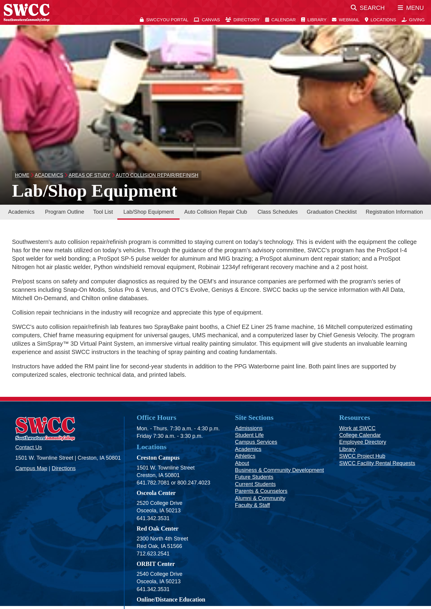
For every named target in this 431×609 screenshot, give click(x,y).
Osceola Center (156, 493)
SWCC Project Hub (362, 456)
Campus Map (31, 468)
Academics (21, 212)
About (242, 463)
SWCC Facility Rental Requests (377, 463)
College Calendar (360, 435)
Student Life (249, 435)
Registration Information (394, 212)
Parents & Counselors (261, 491)
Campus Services (256, 442)
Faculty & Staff (252, 505)
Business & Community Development (279, 470)
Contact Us (28, 447)
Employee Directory (362, 442)
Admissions (248, 428)
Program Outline (64, 212)
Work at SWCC (357, 428)
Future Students (254, 477)
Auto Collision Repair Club (215, 212)
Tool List (103, 212)
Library (347, 449)
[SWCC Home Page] (26, 12)
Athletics (245, 456)
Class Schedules (278, 212)
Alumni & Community (260, 498)
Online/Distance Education (170, 599)
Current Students (255, 484)
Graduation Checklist (332, 212)
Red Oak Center (157, 528)
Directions (64, 468)
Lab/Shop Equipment (148, 212)
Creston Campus (158, 457)
